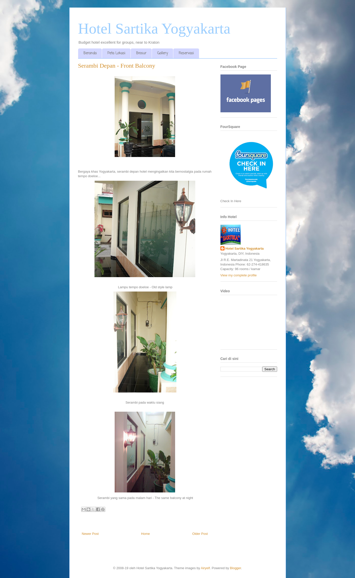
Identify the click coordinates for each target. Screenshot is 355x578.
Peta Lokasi (116, 53)
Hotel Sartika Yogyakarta (154, 28)
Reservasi (186, 53)
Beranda (89, 53)
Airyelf (205, 568)
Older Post (200, 534)
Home (145, 534)
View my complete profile (238, 275)
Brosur (141, 53)
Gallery (162, 53)
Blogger (235, 568)
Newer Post (90, 534)
